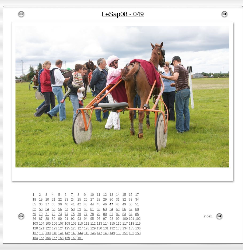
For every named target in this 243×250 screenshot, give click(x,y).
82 (117, 214)
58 (73, 209)
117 (125, 223)
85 (137, 214)
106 (54, 223)
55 (53, 209)
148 (105, 233)
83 (124, 214)
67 (130, 209)
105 (48, 223)
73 (60, 214)
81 (111, 214)
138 (41, 233)
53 (40, 209)
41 (73, 204)
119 (137, 223)
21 (53, 199)
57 (66, 209)
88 (47, 219)
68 (137, 209)
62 (98, 209)
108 (67, 223)
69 (34, 214)
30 (111, 199)
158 (61, 238)
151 (125, 233)
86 (34, 219)
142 (67, 233)
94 (85, 219)
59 (79, 209)
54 (47, 209)
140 (54, 233)
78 (92, 214)
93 (79, 219)
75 (73, 214)
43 (85, 204)
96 (98, 219)
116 (118, 223)
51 (137, 204)
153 (137, 233)
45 (98, 204)
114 (105, 223)
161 (80, 238)
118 (131, 223)
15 (124, 195)
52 (34, 209)
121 (41, 228)
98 (111, 219)
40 (66, 204)
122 (48, 228)
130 (99, 228)
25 (79, 199)
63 (105, 209)
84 (130, 214)
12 (105, 195)
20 (47, 199)
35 (34, 204)
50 (130, 204)
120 (35, 228)
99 (117, 219)
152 (131, 233)
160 (73, 238)
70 (40, 214)
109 (73, 223)
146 (93, 233)
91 (66, 219)
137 (35, 233)
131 (105, 228)
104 (41, 223)
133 (118, 228)
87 (40, 219)
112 (93, 223)
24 (73, 199)
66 (124, 209)
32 (124, 199)
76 (79, 214)
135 (131, 228)
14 (117, 195)
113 (99, 223)
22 (60, 199)
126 (73, 228)
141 (61, 233)
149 (112, 233)
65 (117, 209)
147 (99, 233)
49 (124, 204)
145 (86, 233)
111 (86, 223)
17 (137, 195)
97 (105, 219)
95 (92, 219)
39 (60, 204)
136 (137, 228)
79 (98, 214)
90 (60, 219)
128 (86, 228)
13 (111, 195)
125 (67, 228)
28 (98, 199)
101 (131, 219)
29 (105, 199)
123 (54, 228)
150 (118, 233)
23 (66, 199)
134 (125, 228)
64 (111, 209)
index (208, 216)
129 (93, 228)
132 (112, 228)
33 (130, 199)
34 (137, 199)
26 (85, 199)
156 (48, 238)
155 (41, 238)
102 (137, 219)
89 (53, 219)
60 (85, 209)
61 (92, 209)
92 (73, 219)
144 (80, 233)
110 (80, 223)
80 (105, 214)
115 (112, 223)
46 (105, 204)
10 (92, 195)
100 (125, 219)
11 (98, 195)
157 (54, 238)
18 (34, 199)
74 (66, 214)
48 (117, 204)
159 (67, 238)
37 (47, 204)
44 (92, 204)
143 (73, 233)
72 (53, 214)
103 (35, 223)
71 (47, 214)
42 (79, 204)
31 (117, 199)
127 (80, 228)
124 (61, 228)
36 (40, 204)
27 (92, 199)
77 (85, 214)
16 (130, 195)
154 (35, 238)
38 (53, 204)
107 (61, 223)
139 (48, 233)
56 (60, 209)
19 (40, 199)
